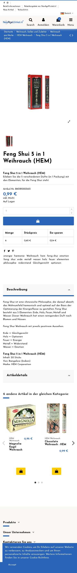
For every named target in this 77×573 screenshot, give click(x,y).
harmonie (19, 256)
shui (13, 259)
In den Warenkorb (38, 221)
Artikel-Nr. (8, 189)
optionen (56, 263)
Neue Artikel (8, 10)
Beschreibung (38, 290)
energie (7, 256)
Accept (12, 564)
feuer (52, 259)
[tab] (38, 290)
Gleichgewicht (41, 263)
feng (6, 259)
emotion (64, 256)
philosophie (9, 263)
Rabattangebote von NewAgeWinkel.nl (40, 6)
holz (44, 259)
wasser (37, 259)
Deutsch (67, 13)
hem (42, 256)
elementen (63, 259)
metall (27, 259)
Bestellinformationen (12, 6)
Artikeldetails (38, 375)
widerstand (24, 263)
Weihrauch (32, 256)
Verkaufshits (23, 10)
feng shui (52, 256)
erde (20, 259)
